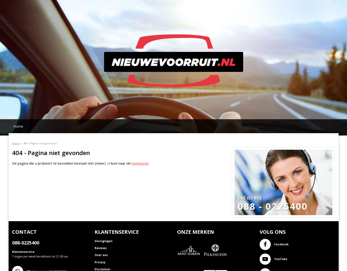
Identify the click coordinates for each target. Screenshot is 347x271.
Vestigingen (103, 241)
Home (18, 126)
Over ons (101, 255)
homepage (140, 163)
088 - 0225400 (273, 206)
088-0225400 (25, 243)
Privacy (100, 262)
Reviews (101, 248)
